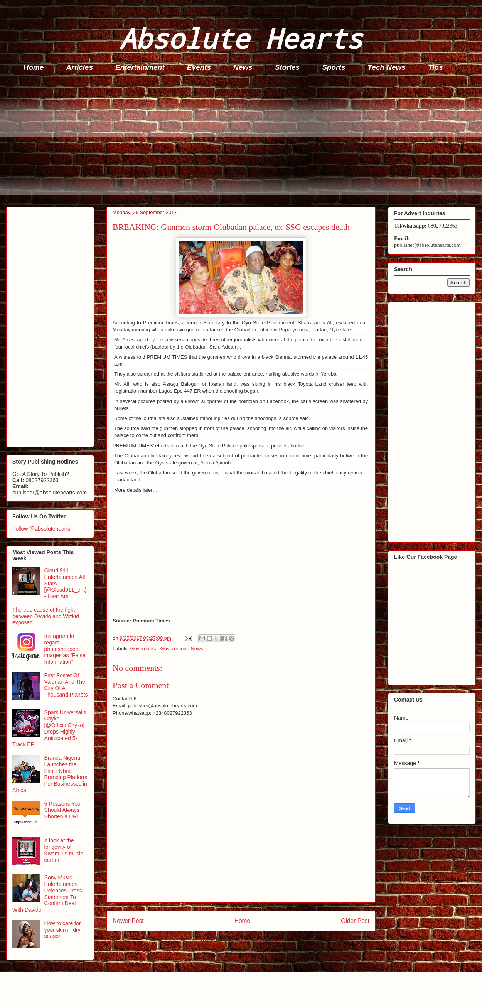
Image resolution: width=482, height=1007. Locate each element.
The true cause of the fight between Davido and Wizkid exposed (45, 616)
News (243, 67)
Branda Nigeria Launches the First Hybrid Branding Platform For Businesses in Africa (50, 774)
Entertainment (140, 67)
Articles (79, 67)
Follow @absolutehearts (41, 529)
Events (199, 67)
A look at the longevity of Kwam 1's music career (63, 850)
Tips (435, 67)
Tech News (386, 67)
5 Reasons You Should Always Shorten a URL (62, 810)
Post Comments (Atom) (256, 940)
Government (174, 648)
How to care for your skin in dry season (62, 930)
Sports (333, 67)
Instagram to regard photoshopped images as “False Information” (65, 649)
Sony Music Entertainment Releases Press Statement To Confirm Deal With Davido (47, 893)
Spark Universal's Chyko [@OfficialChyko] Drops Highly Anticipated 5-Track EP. (49, 728)
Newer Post (128, 921)
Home (34, 67)
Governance (144, 648)
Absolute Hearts (241, 38)
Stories (287, 67)
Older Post (355, 921)
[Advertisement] (243, 141)
